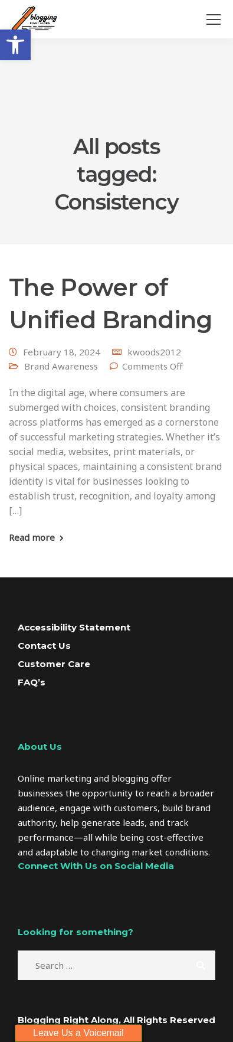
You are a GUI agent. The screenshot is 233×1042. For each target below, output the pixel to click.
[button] (15, 45)
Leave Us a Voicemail (78, 1033)
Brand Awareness (61, 366)
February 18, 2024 (61, 352)
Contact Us (44, 645)
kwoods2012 (154, 352)
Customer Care (54, 663)
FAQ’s (31, 682)
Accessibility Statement (74, 627)
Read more (32, 537)
